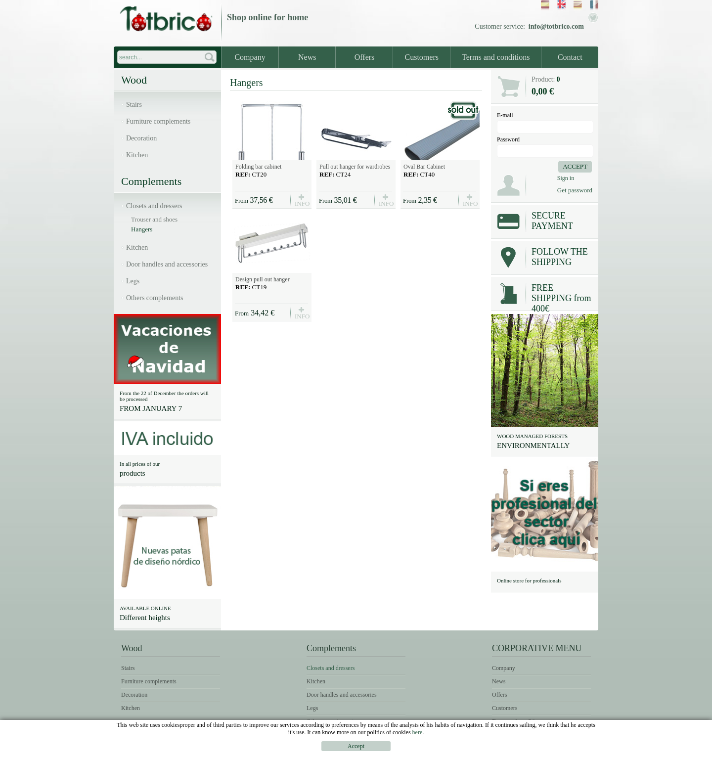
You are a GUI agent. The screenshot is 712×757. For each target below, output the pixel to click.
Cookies (583, 750)
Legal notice (486, 750)
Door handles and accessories (167, 264)
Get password (574, 190)
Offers (365, 57)
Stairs (134, 104)
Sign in (565, 178)
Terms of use (539, 750)
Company (249, 57)
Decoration (141, 138)
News (307, 57)
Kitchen (137, 155)
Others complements (154, 298)
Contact (570, 57)
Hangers (141, 229)
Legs (132, 281)
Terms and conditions (496, 57)
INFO (301, 203)
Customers (422, 57)
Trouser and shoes (154, 219)
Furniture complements (158, 121)
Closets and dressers (154, 206)
